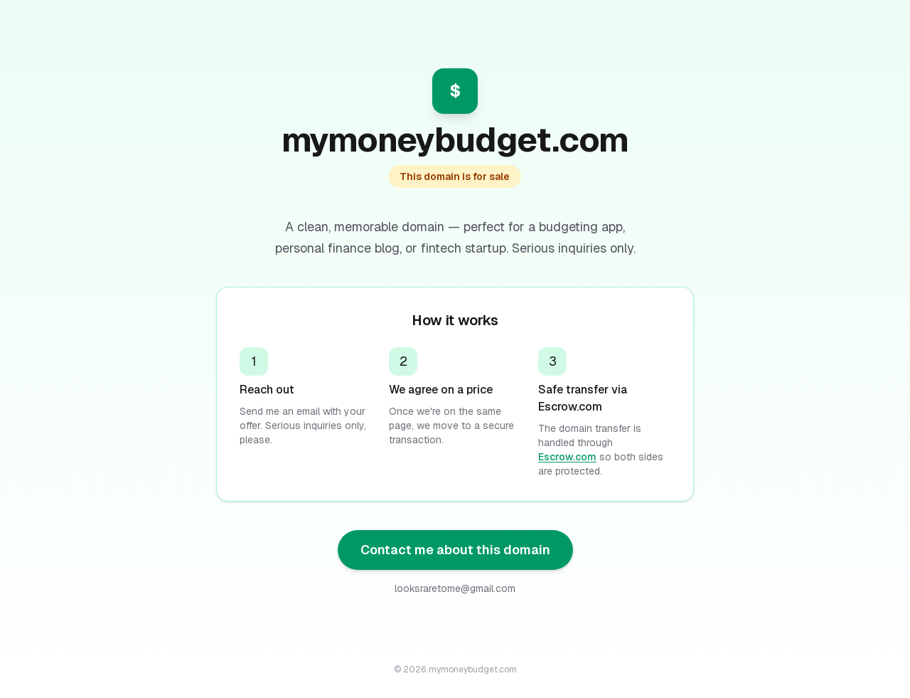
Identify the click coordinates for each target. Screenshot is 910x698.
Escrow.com (567, 456)
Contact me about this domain (455, 549)
